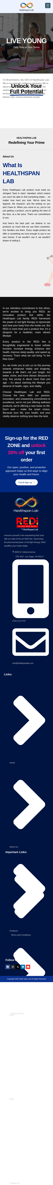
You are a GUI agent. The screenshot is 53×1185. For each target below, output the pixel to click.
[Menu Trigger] (47, 5)
